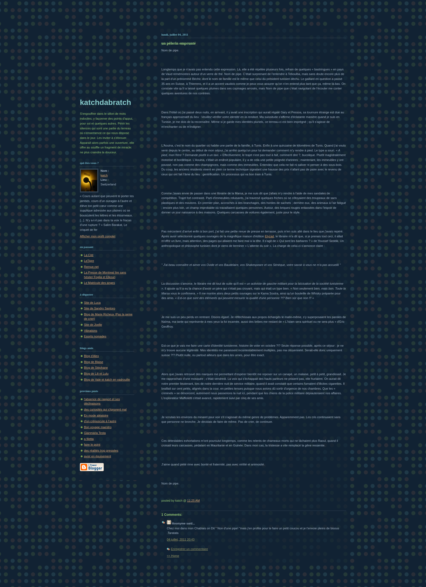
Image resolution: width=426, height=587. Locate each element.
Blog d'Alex (91, 356)
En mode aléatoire (96, 415)
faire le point (92, 444)
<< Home (173, 555)
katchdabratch (105, 102)
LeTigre (89, 260)
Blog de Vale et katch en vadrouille (107, 379)
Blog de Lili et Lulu (96, 373)
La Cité (88, 255)
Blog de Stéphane (96, 367)
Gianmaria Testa (95, 432)
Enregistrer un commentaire (189, 549)
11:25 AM (193, 500)
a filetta (89, 438)
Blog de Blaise (93, 362)
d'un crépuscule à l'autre (100, 421)
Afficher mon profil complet (97, 236)
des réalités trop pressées (101, 450)
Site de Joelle (93, 324)
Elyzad (269, 236)
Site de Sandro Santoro (99, 308)
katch (104, 175)
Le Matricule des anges (99, 282)
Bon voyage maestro (97, 427)
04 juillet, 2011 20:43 (181, 539)
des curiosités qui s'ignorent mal (105, 409)
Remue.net (91, 266)
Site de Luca (92, 302)
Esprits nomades (95, 336)
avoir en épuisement (97, 456)
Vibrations (90, 330)
